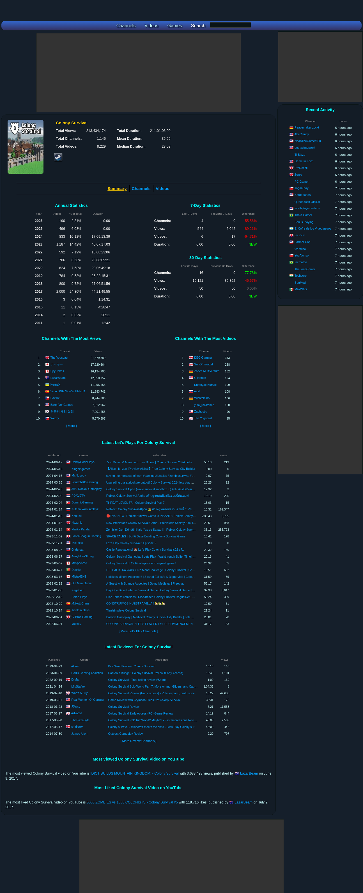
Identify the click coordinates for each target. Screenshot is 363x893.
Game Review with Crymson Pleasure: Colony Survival (144, 700)
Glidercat (200, 377)
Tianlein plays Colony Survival (126, 610)
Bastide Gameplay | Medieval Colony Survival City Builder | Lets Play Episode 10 (159, 617)
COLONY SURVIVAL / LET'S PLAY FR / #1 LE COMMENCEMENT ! (151, 624)
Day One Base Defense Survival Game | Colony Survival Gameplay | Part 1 (156, 590)
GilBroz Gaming (82, 616)
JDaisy (75, 706)
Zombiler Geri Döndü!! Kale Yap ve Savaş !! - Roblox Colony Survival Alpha (155, 529)
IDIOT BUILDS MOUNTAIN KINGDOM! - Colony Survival (134, 773)
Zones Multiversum (206, 371)
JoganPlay (301, 188)
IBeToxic (77, 542)
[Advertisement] (138, 72)
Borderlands (303, 194)
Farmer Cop (303, 242)
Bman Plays (80, 597)
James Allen (79, 733)
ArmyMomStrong (82, 556)
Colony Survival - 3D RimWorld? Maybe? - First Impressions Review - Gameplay (161, 720)
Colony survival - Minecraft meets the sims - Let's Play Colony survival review (159, 727)
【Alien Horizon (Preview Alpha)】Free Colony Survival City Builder (151, 468)
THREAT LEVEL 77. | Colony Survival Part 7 (135, 502)
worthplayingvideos (307, 208)
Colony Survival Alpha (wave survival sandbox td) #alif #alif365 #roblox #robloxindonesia (164, 489)
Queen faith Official (307, 201)
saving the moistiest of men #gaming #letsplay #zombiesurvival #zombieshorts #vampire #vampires (171, 475)
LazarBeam (58, 377)
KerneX (55, 384)
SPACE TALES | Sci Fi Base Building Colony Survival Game (145, 536)
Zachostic (200, 411)
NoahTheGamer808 (308, 141)
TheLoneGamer (305, 269)
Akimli (75, 666)
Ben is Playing (304, 222)
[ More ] (71, 425)
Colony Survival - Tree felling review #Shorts (137, 679)
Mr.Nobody (79, 475)
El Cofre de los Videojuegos (313, 228)
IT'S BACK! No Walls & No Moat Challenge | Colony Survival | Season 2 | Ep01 (158, 570)
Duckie (76, 569)
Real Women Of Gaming (87, 699)
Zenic (298, 174)
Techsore (301, 275)
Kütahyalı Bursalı (205, 384)
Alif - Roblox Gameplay (86, 488)
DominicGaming (82, 502)
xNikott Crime (80, 603)
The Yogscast (59, 357)
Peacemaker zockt (307, 127)
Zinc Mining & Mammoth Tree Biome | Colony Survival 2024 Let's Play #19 (155, 462)
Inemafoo (301, 262)
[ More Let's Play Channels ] (138, 631)
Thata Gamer (303, 215)
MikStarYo (78, 686)
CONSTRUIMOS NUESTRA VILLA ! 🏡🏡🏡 (136, 603)
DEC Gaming (203, 357)
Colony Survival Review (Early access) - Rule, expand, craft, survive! (153, 693)
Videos (162, 188)
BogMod (300, 282)
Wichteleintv (202, 398)
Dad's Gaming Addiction (87, 673)
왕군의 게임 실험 (62, 411)
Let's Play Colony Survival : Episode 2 (131, 543)
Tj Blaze (300, 154)
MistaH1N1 (79, 576)
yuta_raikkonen (204, 405)
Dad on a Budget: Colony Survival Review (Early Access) (145, 673)
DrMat (75, 679)
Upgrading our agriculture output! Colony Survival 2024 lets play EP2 (151, 482)
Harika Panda (80, 529)
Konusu (77, 515)
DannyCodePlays (83, 461)
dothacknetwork (305, 147)
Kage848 (77, 590)
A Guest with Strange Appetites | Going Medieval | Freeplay (145, 583)
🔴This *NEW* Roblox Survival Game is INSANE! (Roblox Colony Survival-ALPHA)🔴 (163, 516)
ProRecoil (301, 168)
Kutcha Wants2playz (85, 508)
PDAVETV (78, 495)
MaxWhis (301, 289)
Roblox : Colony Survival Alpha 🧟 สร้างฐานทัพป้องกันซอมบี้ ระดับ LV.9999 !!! (156, 509)
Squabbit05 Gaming (85, 482)
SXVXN (300, 235)
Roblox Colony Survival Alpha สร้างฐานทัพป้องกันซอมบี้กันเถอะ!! (148, 495)
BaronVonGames (61, 404)
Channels (141, 188)
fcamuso (300, 249)
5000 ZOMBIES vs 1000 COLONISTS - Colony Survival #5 (132, 802)
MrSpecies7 (79, 562)
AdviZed (76, 713)
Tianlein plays (80, 610)
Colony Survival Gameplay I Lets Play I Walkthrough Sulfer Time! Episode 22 (157, 556)
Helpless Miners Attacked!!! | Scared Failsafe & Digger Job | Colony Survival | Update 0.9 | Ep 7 (169, 576)
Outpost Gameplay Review (125, 733)
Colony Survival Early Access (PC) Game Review (140, 713)
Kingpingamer (81, 469)
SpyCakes (57, 371)
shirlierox (77, 726)
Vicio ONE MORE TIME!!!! (67, 391)
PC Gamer (302, 181)
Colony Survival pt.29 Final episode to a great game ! (141, 563)
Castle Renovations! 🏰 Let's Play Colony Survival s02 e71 (145, 549)
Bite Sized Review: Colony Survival (131, 666)
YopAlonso (302, 255)
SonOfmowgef (203, 364)
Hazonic (77, 522)
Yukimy (76, 624)
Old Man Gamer (82, 583)
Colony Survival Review (123, 706)
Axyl (197, 391)
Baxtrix (54, 398)
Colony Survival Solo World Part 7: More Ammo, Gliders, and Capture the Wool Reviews (166, 686)
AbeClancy (301, 134)
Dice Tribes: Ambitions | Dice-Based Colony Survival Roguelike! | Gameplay (156, 597)
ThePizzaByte (80, 720)
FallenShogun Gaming (86, 535)
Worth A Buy (79, 693)
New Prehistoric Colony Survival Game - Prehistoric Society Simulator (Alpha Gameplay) (164, 523)
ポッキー (56, 364)
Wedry (54, 418)
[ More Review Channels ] (138, 741)
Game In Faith (304, 161)
